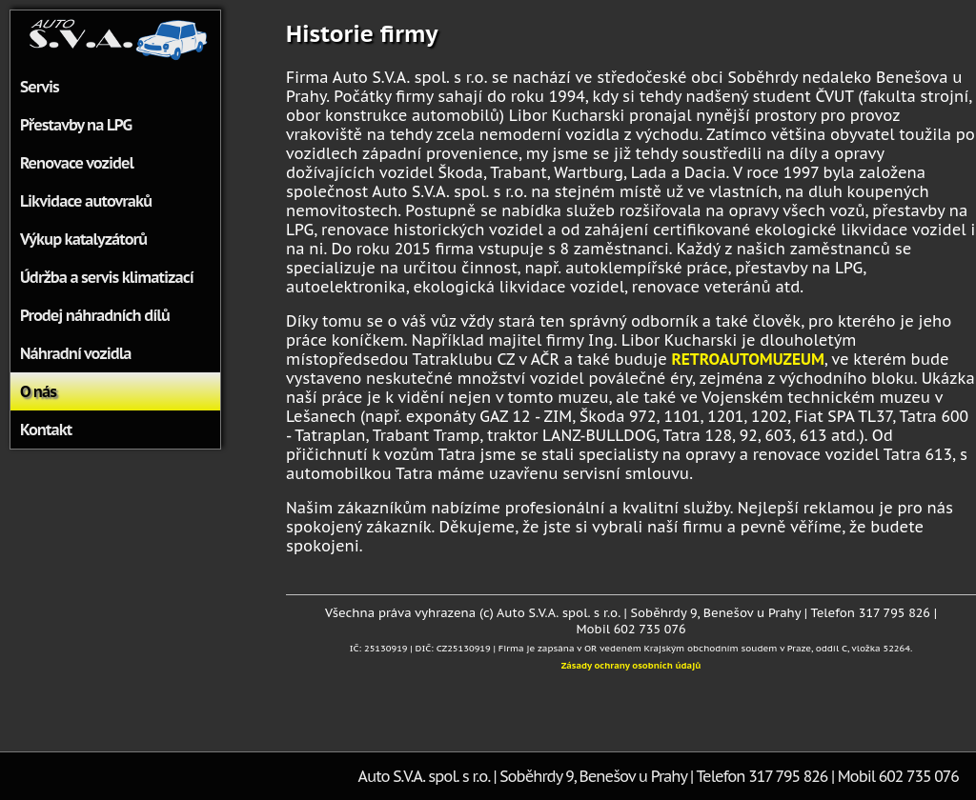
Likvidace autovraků (86, 200)
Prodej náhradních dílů (95, 315)
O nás (38, 391)
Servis (39, 86)
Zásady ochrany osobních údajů (631, 665)
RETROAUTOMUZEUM (747, 359)
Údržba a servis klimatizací (106, 277)
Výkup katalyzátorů (83, 239)
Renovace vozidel (76, 162)
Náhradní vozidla (76, 353)
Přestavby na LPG (76, 124)
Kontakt (45, 429)
